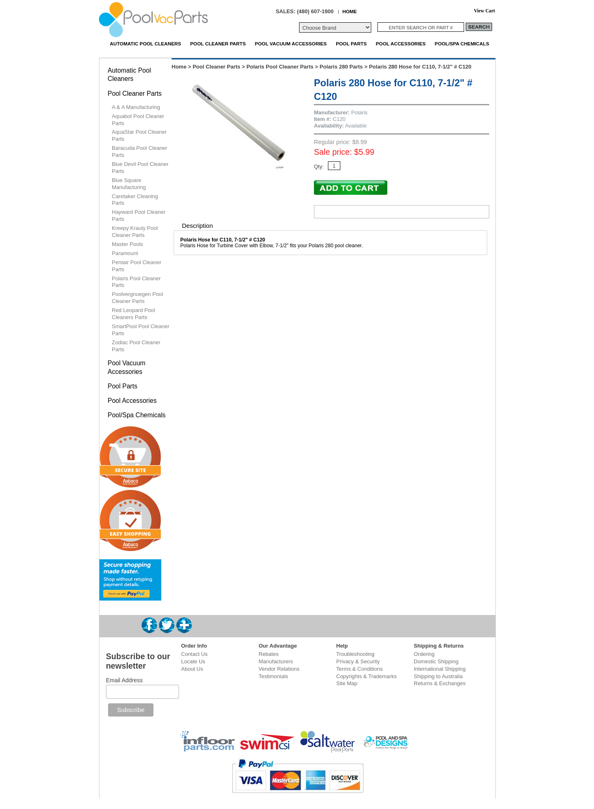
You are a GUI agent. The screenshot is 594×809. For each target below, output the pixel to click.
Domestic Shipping (436, 661)
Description (197, 225)
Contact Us (194, 654)
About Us (192, 669)
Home (179, 67)
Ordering (424, 654)
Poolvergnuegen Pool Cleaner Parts (137, 297)
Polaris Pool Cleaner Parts (280, 67)
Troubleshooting (355, 654)
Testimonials (273, 676)
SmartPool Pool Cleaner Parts (140, 329)
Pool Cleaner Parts (218, 43)
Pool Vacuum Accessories (291, 43)
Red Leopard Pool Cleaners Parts (133, 313)
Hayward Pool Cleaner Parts (138, 215)
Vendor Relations (279, 669)
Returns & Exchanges (440, 683)
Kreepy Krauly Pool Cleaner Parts (135, 231)
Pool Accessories (401, 43)
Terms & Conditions (359, 669)
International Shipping (440, 669)
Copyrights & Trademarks (366, 676)
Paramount (125, 253)
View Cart (484, 11)
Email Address (124, 680)
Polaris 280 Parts (341, 67)
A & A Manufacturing (136, 107)
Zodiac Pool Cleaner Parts (136, 345)
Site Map (346, 683)
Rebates (268, 654)
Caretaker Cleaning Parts (135, 199)
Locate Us (193, 661)
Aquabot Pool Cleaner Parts (138, 119)
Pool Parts (351, 43)
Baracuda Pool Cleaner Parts (139, 151)
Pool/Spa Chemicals (462, 43)
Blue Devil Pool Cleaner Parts (140, 167)
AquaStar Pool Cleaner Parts (139, 135)
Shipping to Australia (438, 676)
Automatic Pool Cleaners (145, 43)
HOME (349, 11)
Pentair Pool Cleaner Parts (136, 265)
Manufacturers (276, 661)
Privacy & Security (358, 661)
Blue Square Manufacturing (129, 183)
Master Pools (127, 244)
